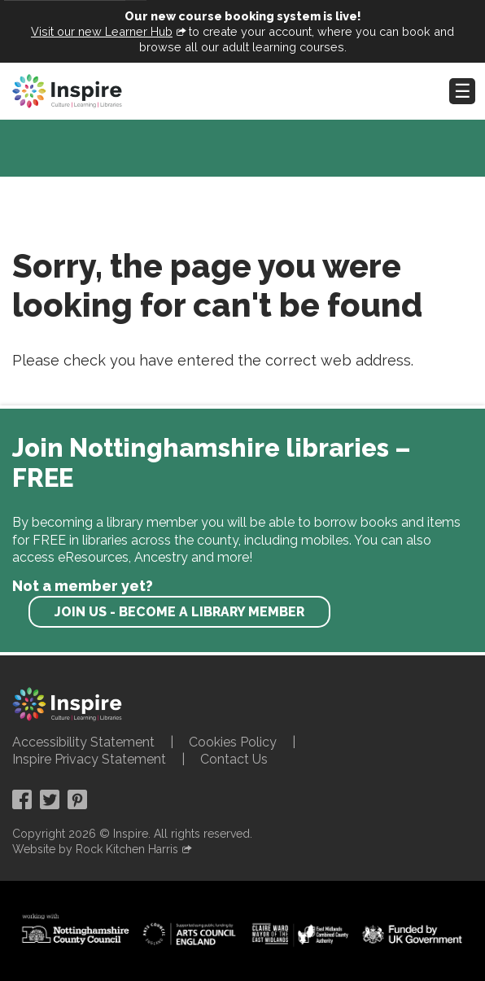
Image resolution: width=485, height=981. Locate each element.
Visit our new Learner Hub (102, 31)
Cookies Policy (233, 742)
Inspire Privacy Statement (89, 759)
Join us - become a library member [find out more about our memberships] (179, 612)
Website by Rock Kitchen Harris (95, 849)
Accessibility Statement (83, 742)
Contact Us (234, 759)
